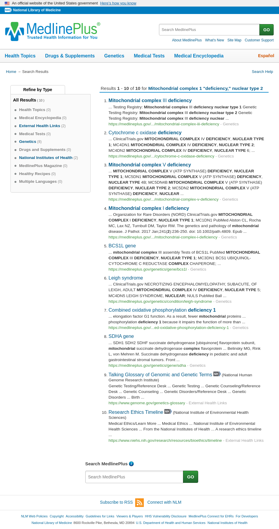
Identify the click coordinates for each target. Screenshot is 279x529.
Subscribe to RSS (122, 502)
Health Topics (20, 55)
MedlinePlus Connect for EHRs (211, 516)
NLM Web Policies (34, 516)
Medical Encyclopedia (198, 55)
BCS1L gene (122, 245)
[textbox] (209, 29)
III (150, 100)
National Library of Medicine (37, 10)
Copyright (57, 516)
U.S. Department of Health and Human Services (171, 523)
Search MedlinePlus (106, 463)
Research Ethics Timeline (135, 412)
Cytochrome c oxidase (145, 132)
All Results (24, 99)
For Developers (247, 516)
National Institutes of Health (228, 523)
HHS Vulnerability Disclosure (166, 516)
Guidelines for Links (100, 516)
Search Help (262, 71)
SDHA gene (121, 336)
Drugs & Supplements (70, 55)
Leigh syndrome (125, 277)
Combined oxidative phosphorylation (162, 310)
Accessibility (74, 516)
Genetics (114, 55)
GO (266, 29)
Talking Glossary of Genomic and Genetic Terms (160, 374)
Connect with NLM (164, 502)
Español (266, 55)
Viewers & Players (129, 516)
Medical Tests (149, 55)
